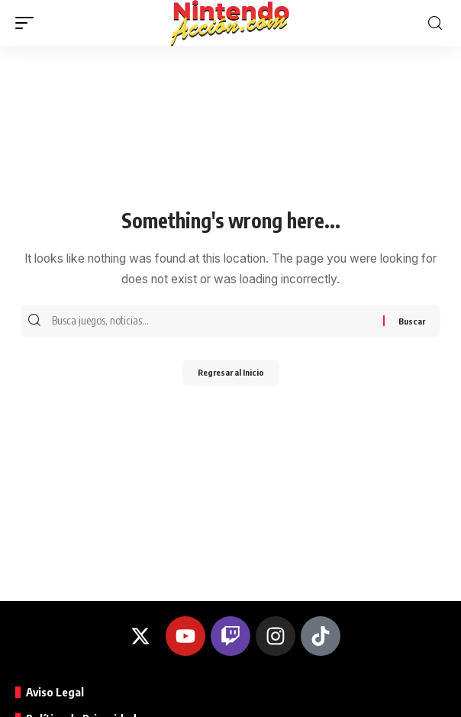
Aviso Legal (55, 692)
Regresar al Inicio (231, 372)
